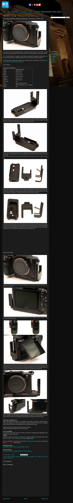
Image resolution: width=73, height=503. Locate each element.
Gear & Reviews (15, 11)
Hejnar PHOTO (23, 456)
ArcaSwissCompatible (10, 456)
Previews (53, 57)
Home (4, 11)
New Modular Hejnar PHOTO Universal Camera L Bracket (16, 446)
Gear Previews (23, 11)
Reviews (53, 59)
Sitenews (53, 60)
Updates (53, 62)
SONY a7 (6, 458)
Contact (59, 11)
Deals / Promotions (55, 54)
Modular (33, 456)
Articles (30, 11)
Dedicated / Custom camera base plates (15, 438)
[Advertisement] (18, 5)
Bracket (17, 456)
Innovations (53, 56)
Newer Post (6, 498)
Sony (46, 456)
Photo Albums (37, 11)
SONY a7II (10, 458)
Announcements (55, 53)
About (54, 11)
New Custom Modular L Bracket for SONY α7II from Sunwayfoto (17, 451)
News (8, 11)
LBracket (29, 456)
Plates (39, 456)
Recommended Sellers (46, 11)
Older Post (45, 498)
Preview (43, 456)
